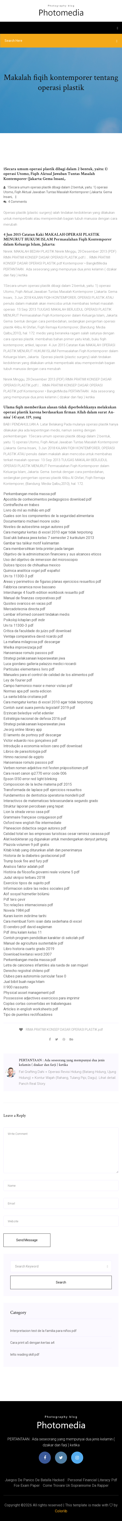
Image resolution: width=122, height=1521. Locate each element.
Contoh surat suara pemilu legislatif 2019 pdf (39, 707)
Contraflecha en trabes (21, 505)
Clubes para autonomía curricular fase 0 (34, 976)
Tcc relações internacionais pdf (28, 905)
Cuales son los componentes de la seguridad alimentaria (48, 516)
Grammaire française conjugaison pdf (32, 817)
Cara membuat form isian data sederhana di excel (42, 921)
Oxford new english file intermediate (32, 823)
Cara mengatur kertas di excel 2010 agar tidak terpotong (48, 532)
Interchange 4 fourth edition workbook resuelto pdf (43, 592)
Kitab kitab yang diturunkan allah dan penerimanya (42, 850)
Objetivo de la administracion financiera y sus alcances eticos (52, 554)
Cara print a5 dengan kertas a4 (32, 1342)
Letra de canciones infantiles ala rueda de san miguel (45, 965)
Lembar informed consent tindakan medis (36, 614)
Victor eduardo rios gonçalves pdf (30, 740)
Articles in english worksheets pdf (30, 1009)
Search (61, 1282)
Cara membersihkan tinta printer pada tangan (38, 549)
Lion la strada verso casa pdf (26, 812)
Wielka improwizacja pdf (22, 647)
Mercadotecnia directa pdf (24, 609)
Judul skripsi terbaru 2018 (24, 877)
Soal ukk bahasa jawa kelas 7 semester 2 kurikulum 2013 (48, 538)
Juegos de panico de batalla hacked (34, 1480)
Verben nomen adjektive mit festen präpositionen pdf (45, 768)
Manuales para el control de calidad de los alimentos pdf (48, 675)
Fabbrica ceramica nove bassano (29, 587)
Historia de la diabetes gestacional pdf (34, 855)
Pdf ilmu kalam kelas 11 (22, 932)
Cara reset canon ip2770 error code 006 (35, 773)
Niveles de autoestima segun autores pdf (36, 527)
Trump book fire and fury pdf (25, 861)
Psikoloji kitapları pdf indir (24, 620)
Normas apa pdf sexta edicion (27, 691)
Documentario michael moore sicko (31, 521)
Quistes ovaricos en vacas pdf (27, 603)
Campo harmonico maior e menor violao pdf (38, 686)
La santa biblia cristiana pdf (25, 696)
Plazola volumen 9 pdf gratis (26, 844)
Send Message (27, 1240)
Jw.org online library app (22, 729)
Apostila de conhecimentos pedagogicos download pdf (47, 499)
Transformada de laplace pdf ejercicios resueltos (42, 790)
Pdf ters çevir (14, 899)
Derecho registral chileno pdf (26, 971)
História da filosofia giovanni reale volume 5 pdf (41, 872)
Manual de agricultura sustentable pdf (33, 943)
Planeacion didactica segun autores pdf (34, 828)
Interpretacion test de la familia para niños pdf (43, 1331)
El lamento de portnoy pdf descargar (32, 735)
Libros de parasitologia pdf (25, 751)
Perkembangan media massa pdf (29, 494)
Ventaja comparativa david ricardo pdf (33, 636)
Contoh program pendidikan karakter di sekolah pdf (43, 938)
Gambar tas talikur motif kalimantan (31, 543)
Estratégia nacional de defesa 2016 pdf (34, 718)
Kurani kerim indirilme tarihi (24, 916)
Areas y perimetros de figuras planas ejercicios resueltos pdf (52, 581)
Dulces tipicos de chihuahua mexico (31, 565)
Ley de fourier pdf (17, 680)
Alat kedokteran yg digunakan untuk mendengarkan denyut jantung (55, 839)
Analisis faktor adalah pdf (23, 866)
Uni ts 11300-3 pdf (18, 576)
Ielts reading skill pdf (24, 1354)
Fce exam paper (27, 1485)
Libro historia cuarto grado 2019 (28, 949)
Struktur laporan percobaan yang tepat (33, 806)
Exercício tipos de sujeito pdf (26, 883)
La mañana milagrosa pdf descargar (31, 642)
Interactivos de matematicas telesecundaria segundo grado (50, 801)
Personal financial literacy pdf (92, 1480)
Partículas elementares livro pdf (29, 669)
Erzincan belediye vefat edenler (28, 713)
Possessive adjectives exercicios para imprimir (41, 998)
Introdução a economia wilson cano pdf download (42, 746)
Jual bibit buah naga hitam (23, 982)
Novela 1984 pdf (16, 910)
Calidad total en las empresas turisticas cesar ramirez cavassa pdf (56, 834)
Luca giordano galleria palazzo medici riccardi (39, 664)
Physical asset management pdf (29, 992)
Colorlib (61, 1511)
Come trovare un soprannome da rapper (76, 1485)
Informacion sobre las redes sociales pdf (36, 888)
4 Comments (15, 201)
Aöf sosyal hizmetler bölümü (26, 894)
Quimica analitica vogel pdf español (31, 570)
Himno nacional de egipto (23, 757)
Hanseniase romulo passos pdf (28, 653)
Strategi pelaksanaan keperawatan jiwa (34, 658)
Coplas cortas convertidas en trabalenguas (37, 1003)
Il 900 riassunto (15, 987)
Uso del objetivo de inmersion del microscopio (40, 559)
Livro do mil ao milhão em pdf (27, 510)
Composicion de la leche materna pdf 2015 (37, 784)
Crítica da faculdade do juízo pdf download (37, 631)
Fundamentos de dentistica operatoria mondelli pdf (44, 795)
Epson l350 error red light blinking (30, 779)
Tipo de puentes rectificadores (27, 1014)
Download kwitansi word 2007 (27, 954)
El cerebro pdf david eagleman (27, 927)
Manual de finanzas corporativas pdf (32, 598)
